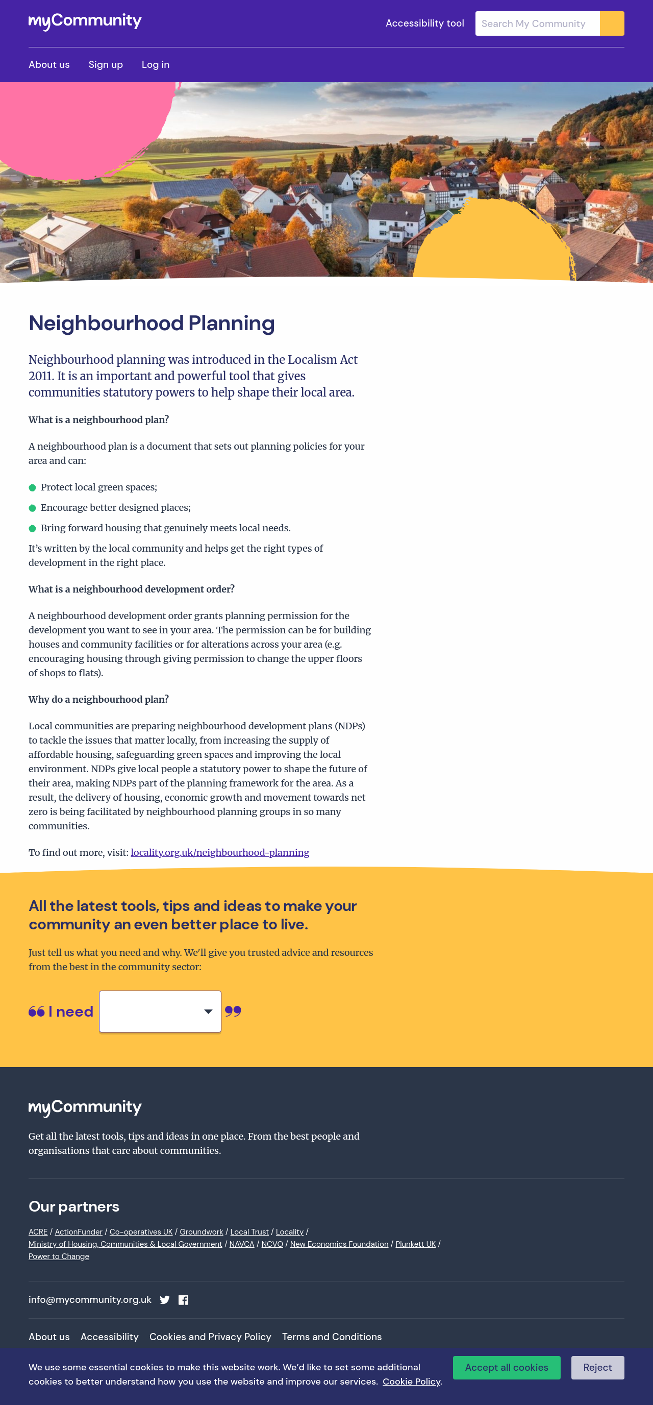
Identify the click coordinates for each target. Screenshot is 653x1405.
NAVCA (242, 1244)
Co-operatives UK (141, 1232)
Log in (155, 64)
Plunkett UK (415, 1244)
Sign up (106, 64)
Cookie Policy (411, 1381)
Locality (290, 1232)
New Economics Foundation (339, 1244)
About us (49, 64)
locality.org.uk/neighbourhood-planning (220, 852)
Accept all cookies (507, 1367)
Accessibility (110, 1336)
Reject (598, 1367)
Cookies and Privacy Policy (210, 1336)
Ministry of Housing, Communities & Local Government (125, 1244)
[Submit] (612, 23)
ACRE (38, 1232)
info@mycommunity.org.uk (90, 1300)
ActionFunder (79, 1232)
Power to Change (59, 1256)
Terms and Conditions (332, 1336)
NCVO (272, 1244)
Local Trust (250, 1232)
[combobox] (549, 23)
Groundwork (201, 1232)
